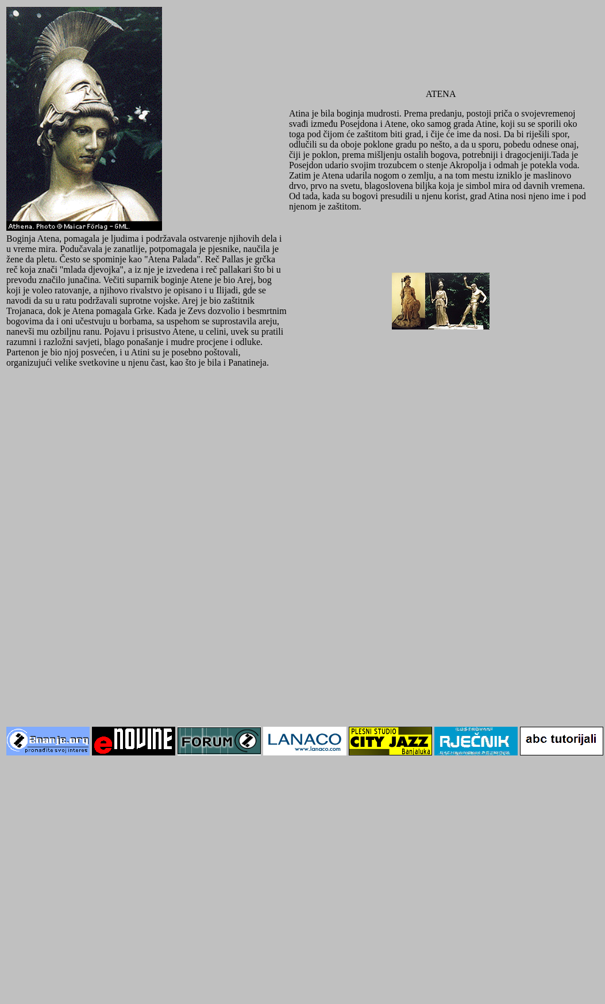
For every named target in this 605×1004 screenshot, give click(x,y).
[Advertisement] (139, 518)
